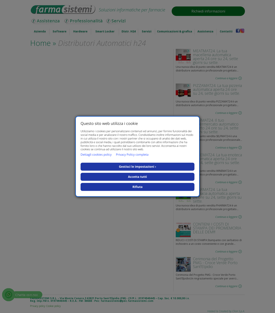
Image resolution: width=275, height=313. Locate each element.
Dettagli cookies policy (96, 155)
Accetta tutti (137, 177)
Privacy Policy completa (132, 155)
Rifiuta (138, 187)
